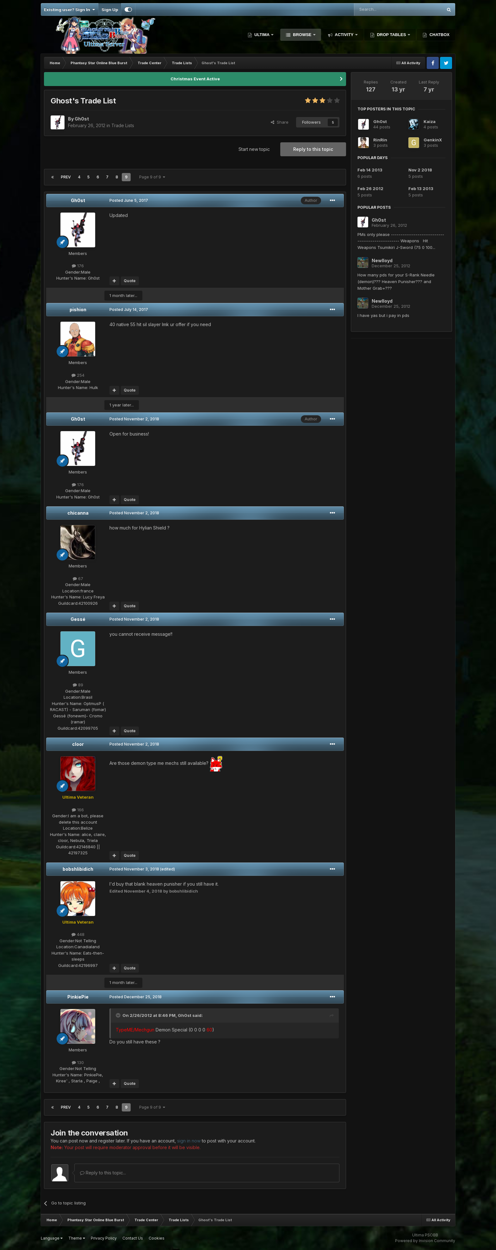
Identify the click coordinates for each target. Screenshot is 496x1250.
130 (78, 1062)
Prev (66, 177)
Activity (344, 34)
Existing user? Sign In (69, 9)
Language (52, 1238)
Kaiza (430, 121)
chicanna (78, 513)
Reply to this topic (313, 149)
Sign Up (110, 9)
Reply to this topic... (103, 1172)
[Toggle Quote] (118, 1015)
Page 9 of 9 (152, 177)
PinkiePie (78, 996)
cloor (78, 744)
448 (77, 934)
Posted (128, 200)
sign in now (189, 1140)
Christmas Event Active (195, 78)
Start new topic (254, 149)
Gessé (78, 619)
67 (78, 578)
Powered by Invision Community (425, 1240)
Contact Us (132, 1238)
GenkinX (433, 139)
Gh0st (78, 200)
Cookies (156, 1238)
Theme (76, 1238)
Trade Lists (122, 125)
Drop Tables (391, 34)
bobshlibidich (78, 869)
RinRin (380, 139)
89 (78, 684)
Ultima (262, 34)
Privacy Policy (104, 1238)
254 (77, 375)
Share (279, 122)
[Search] (382, 9)
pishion (78, 309)
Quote (130, 280)
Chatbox (439, 34)
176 (78, 265)
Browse (302, 34)
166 (78, 809)
